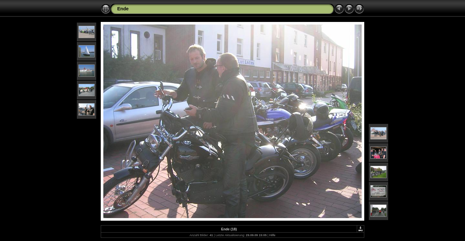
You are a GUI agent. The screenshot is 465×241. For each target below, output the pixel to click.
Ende (123, 8)
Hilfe (272, 235)
